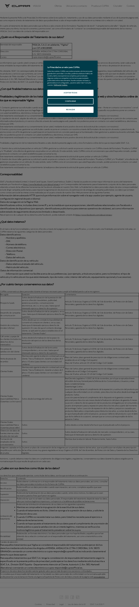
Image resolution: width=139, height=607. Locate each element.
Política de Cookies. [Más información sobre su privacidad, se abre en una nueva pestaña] (61, 85)
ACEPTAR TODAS (70, 93)
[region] (70, 89)
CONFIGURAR (70, 101)
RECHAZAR (70, 110)
